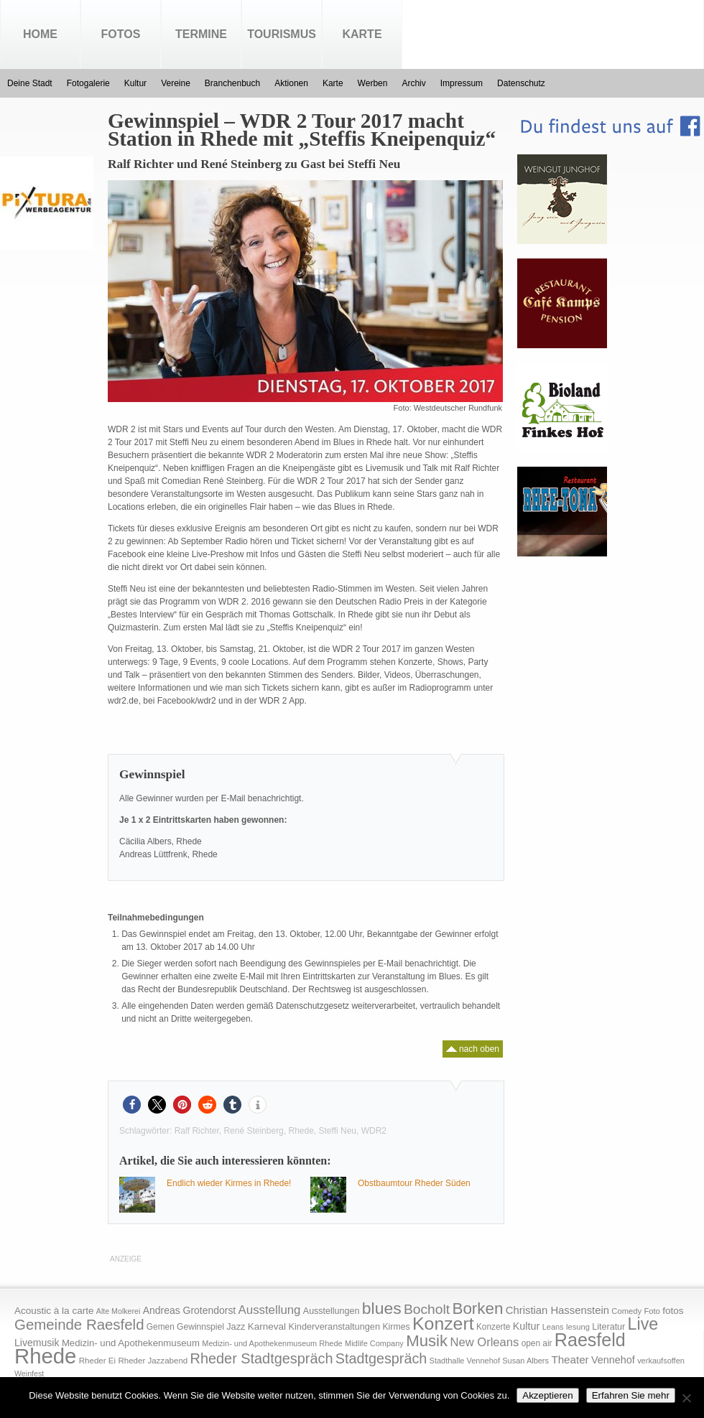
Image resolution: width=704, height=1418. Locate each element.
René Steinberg (253, 1131)
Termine (201, 34)
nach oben (472, 1047)
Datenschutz (521, 83)
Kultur (135, 83)
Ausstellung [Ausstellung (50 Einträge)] (269, 1310)
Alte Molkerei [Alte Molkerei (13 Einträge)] (118, 1311)
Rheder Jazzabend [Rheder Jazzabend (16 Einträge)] (152, 1360)
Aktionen (291, 83)
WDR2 (373, 1131)
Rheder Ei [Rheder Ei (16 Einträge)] (97, 1360)
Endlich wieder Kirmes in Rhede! (229, 1183)
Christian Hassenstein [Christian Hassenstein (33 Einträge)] (557, 1310)
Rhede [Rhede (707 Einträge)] (45, 1356)
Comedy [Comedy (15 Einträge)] (626, 1311)
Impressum (461, 83)
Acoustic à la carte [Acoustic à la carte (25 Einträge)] (53, 1310)
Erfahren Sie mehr (631, 1395)
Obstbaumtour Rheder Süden (414, 1183)
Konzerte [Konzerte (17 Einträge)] (493, 1327)
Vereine (175, 83)
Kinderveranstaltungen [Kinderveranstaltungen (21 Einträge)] (334, 1326)
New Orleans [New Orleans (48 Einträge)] (484, 1342)
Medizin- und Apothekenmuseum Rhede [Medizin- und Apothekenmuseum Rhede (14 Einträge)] (272, 1343)
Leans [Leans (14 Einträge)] (553, 1327)
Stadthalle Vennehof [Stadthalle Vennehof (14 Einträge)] (465, 1360)
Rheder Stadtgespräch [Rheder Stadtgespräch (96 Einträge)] (261, 1358)
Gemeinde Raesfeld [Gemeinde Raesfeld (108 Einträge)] (79, 1325)
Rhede (300, 1131)
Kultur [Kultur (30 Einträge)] (526, 1326)
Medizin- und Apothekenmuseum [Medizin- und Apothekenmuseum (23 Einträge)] (131, 1343)
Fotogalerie (88, 83)
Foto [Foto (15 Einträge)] (651, 1311)
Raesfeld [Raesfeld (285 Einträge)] (590, 1340)
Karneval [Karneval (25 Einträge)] (267, 1326)
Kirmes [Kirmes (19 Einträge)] (395, 1327)
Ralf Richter (197, 1131)
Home (40, 34)
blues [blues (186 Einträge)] (382, 1308)
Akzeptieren (547, 1395)
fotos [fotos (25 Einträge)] (672, 1310)
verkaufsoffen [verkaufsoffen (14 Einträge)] (661, 1360)
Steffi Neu (337, 1131)
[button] (132, 1105)
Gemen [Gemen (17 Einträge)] (161, 1327)
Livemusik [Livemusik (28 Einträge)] (37, 1342)
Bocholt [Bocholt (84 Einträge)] (427, 1309)
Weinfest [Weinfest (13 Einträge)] (29, 1373)
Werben (373, 83)
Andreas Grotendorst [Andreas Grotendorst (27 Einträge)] (189, 1310)
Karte (361, 34)
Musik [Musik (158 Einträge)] (427, 1341)
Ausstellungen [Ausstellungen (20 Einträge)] (331, 1311)
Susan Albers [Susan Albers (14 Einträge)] (525, 1360)
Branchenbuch (232, 83)
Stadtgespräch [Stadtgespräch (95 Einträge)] (381, 1358)
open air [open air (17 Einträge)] (537, 1343)
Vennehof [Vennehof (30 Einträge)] (613, 1360)
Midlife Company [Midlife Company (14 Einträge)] (374, 1343)
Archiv (413, 83)
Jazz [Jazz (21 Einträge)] (235, 1326)
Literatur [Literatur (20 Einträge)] (608, 1327)
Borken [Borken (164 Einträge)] (477, 1308)
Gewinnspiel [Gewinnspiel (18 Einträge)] (200, 1327)
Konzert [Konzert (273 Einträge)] (443, 1323)
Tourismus (281, 34)
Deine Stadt (29, 83)
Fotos (121, 34)
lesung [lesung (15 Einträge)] (578, 1327)
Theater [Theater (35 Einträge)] (569, 1359)
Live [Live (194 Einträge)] (643, 1324)
